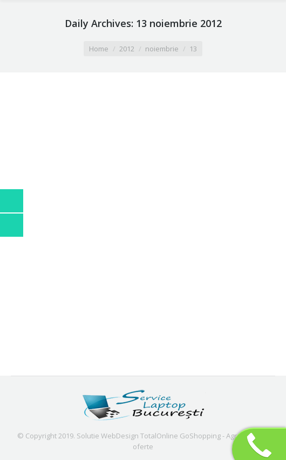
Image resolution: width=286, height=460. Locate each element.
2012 (126, 49)
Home (98, 49)
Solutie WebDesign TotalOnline (127, 436)
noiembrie (162, 49)
